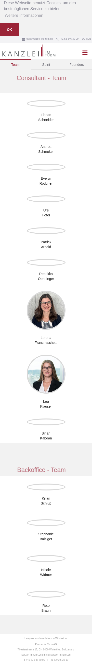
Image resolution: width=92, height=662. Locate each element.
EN (89, 38)
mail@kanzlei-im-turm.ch (56, 654)
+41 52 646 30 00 (35, 659)
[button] (85, 52)
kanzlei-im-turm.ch (31, 654)
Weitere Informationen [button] (24, 15)
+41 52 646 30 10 (58, 659)
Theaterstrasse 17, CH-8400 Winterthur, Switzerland (46, 649)
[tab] (15, 64)
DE (83, 38)
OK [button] (9, 30)
